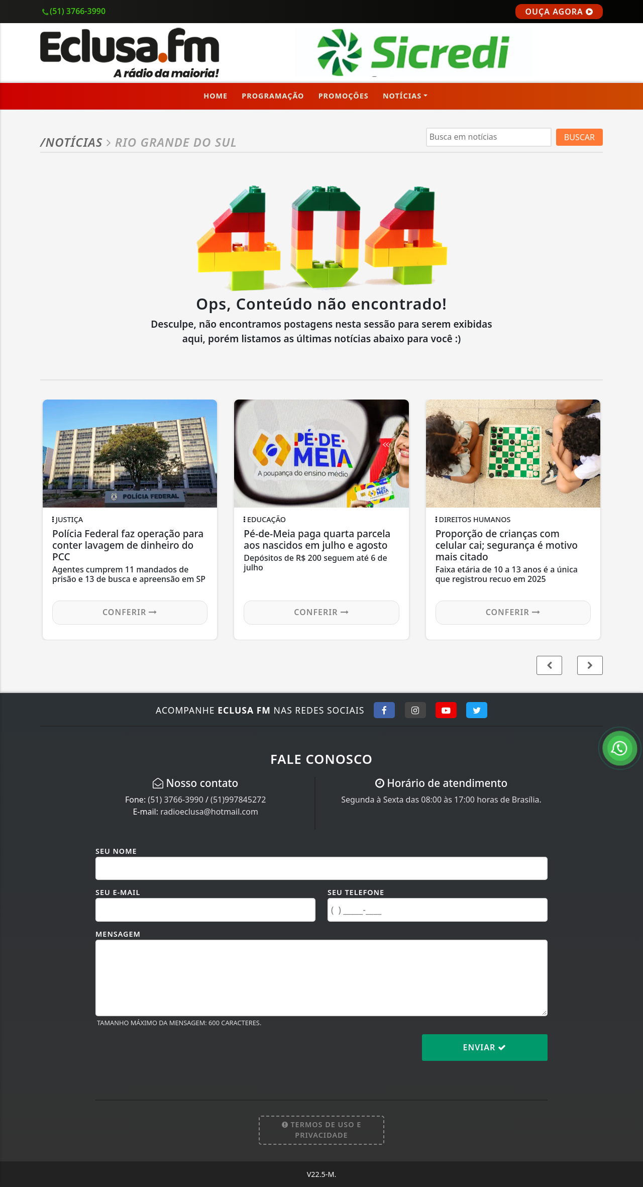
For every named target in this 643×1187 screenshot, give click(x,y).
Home (215, 96)
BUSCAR (579, 137)
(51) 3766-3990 (175, 799)
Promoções (343, 96)
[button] (590, 665)
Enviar (485, 1047)
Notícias (402, 96)
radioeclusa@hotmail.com (209, 811)
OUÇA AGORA (559, 11)
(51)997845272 (238, 799)
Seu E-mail (117, 892)
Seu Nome (116, 851)
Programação (273, 96)
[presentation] (171, 1055)
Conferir (129, 612)
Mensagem (118, 934)
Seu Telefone (356, 892)
